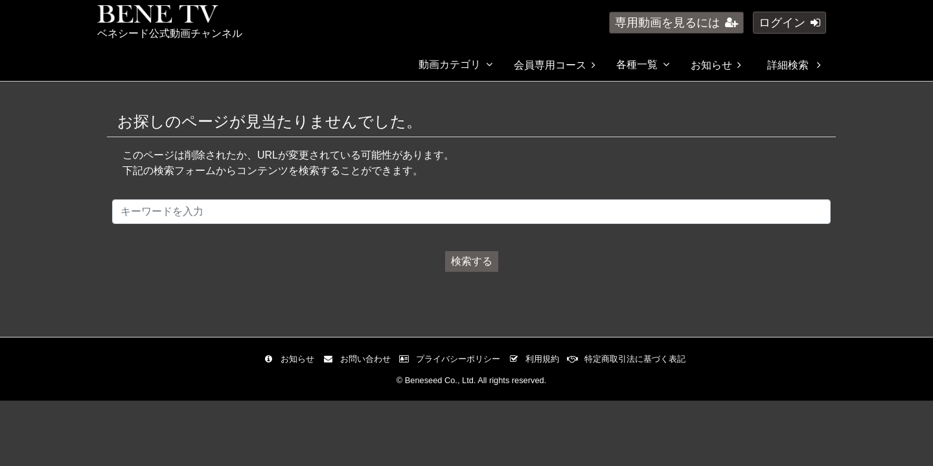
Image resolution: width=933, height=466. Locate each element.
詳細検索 (793, 65)
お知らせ (716, 65)
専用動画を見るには (676, 22)
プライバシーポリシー (452, 359)
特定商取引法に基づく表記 (629, 359)
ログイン (789, 22)
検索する (471, 261)
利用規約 (536, 359)
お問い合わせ (360, 359)
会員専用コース (554, 65)
